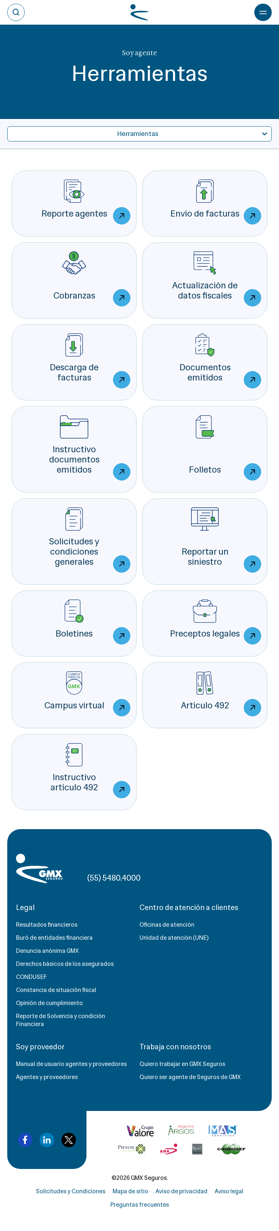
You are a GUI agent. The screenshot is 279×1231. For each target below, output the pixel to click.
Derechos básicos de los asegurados (65, 964)
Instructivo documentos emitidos (90, 448)
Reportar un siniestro (222, 540)
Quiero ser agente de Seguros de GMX (190, 1077)
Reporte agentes (86, 202)
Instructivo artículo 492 (90, 770)
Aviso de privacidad (181, 1191)
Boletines (93, 622)
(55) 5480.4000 (114, 878)
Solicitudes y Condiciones (70, 1191)
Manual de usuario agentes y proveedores (71, 1064)
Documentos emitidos (220, 360)
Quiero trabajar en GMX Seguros (182, 1064)
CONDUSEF (31, 977)
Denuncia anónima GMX (47, 951)
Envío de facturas (215, 202)
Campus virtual (87, 693)
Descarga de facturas (90, 360)
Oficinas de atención (167, 925)
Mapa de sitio (130, 1191)
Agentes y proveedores (47, 1077)
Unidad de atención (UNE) (174, 938)
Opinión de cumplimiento (49, 1003)
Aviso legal (229, 1191)
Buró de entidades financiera (54, 938)
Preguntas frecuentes (139, 1205)
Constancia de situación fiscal (56, 990)
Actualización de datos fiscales (216, 278)
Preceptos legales (215, 622)
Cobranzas (92, 278)
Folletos (225, 448)
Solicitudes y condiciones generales (89, 540)
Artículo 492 (221, 693)
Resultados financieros (46, 925)
